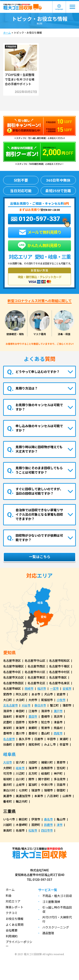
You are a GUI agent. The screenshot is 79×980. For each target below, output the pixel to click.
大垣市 (7, 762)
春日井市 (40, 705)
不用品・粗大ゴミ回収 (57, 896)
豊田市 (32, 716)
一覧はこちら (39, 557)
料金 (9, 895)
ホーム (7, 32)
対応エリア (13, 901)
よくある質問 (14, 924)
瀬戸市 (58, 711)
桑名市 (48, 819)
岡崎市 (29, 688)
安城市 (67, 688)
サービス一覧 (47, 890)
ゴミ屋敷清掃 (51, 901)
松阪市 (32, 830)
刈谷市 (26, 705)
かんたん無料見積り (39, 245)
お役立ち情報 (14, 919)
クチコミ (11, 913)
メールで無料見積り (40, 232)
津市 (60, 825)
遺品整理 (48, 933)
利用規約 (11, 936)
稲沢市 (41, 688)
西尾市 (58, 733)
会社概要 (11, 930)
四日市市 (47, 830)
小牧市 (61, 700)
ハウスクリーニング (55, 927)
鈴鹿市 (48, 825)
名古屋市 (9, 739)
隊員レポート (14, 907)
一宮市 (54, 688)
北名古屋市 (10, 705)
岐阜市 (20, 768)
